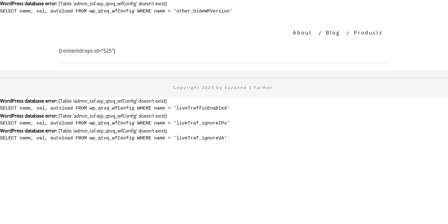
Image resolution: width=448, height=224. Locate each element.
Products (368, 31)
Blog (333, 31)
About (302, 31)
